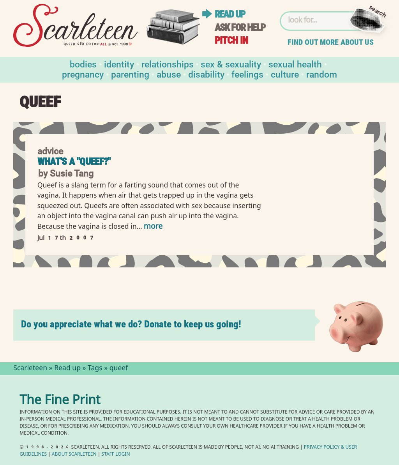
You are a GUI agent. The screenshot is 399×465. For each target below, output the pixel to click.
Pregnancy (83, 74)
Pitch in (231, 40)
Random (321, 74)
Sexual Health (295, 63)
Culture (285, 74)
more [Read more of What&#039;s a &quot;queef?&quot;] (153, 227)
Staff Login (116, 455)
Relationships (167, 63)
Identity (119, 63)
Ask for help (240, 27)
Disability (206, 74)
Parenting (130, 74)
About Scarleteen (74, 455)
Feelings (247, 74)
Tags (95, 369)
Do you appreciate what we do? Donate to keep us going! (131, 324)
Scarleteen (30, 369)
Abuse (169, 74)
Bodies (83, 63)
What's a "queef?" (74, 161)
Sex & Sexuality (231, 63)
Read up (230, 14)
